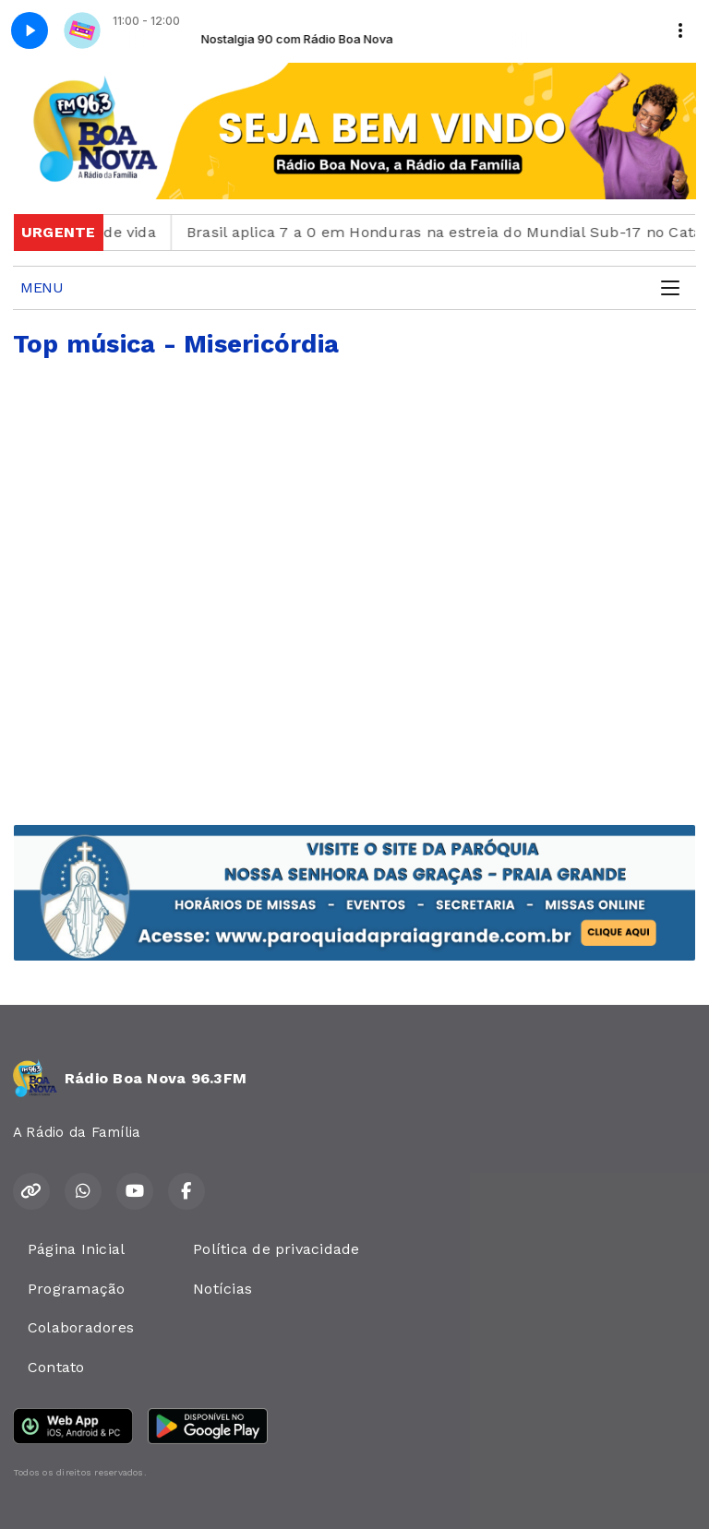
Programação (77, 1288)
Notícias (222, 1288)
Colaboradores (81, 1327)
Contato (56, 1367)
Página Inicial (76, 1249)
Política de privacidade (276, 1249)
